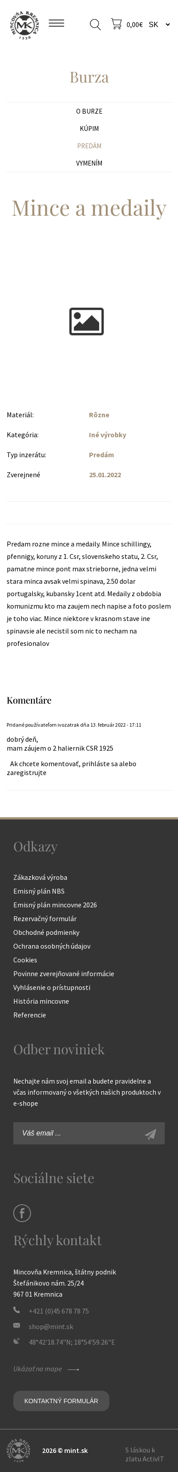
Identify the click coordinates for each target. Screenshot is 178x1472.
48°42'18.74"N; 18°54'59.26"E (72, 1341)
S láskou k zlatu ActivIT (144, 1454)
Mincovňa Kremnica (25, 24)
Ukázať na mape (47, 1368)
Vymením (89, 163)
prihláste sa (100, 763)
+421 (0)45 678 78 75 (59, 1310)
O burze (89, 111)
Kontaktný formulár (61, 1401)
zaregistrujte (26, 772)
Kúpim (89, 128)
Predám (89, 146)
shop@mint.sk (51, 1326)
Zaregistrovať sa (160, 1135)
